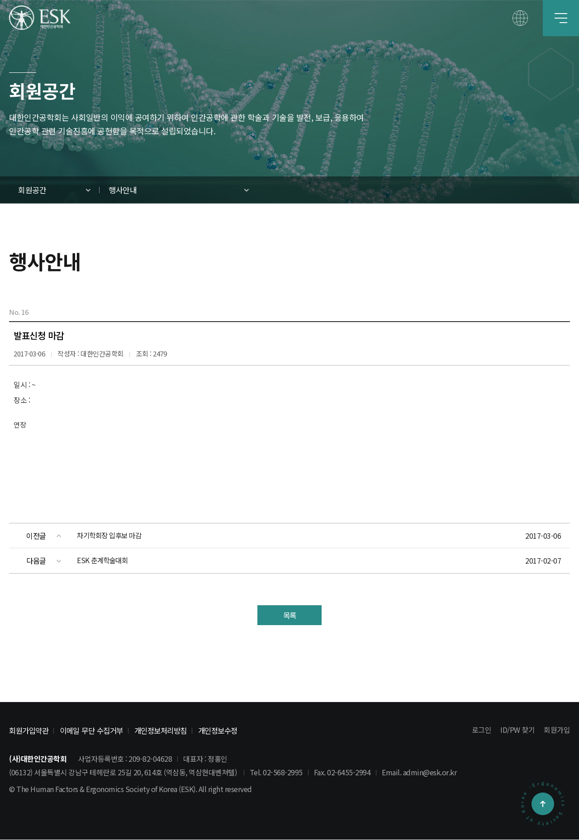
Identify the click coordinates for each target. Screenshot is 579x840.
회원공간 (32, 189)
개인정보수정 (230, 730)
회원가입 (557, 730)
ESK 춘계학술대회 (103, 560)
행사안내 (123, 189)
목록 (290, 615)
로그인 (482, 730)
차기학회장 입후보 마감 (111, 535)
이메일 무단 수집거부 (96, 730)
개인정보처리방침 (169, 730)
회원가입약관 (30, 730)
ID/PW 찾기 (517, 730)
